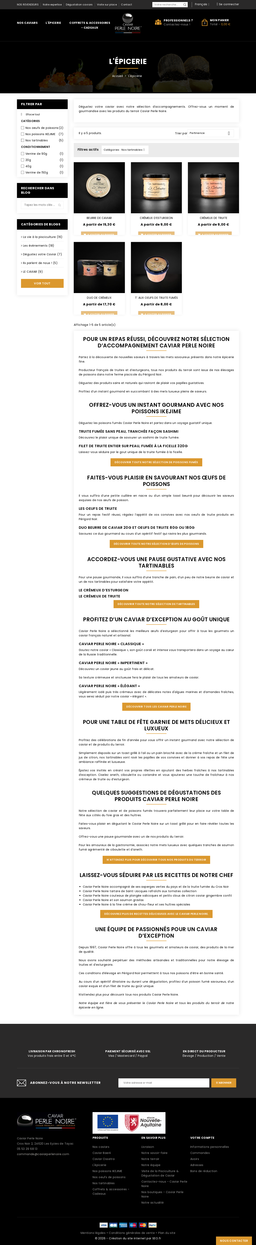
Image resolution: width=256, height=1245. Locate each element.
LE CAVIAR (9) (33, 272)
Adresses (196, 1165)
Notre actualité (152, 1203)
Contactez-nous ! (177, 24)
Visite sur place (107, 4)
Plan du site (166, 1233)
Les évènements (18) (38, 246)
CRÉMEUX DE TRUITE (213, 218)
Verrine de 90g (44, 153)
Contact (126, 4)
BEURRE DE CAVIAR (99, 218)
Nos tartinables (44, 140)
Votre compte (202, 1138)
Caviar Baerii (102, 1153)
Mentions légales (93, 1233)
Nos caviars (27, 23)
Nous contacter (234, 1241)
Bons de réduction (203, 1171)
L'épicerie (53, 23)
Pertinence (211, 133)
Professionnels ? (178, 20)
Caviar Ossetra (104, 1159)
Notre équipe (151, 1165)
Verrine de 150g (44, 172)
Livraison (147, 1147)
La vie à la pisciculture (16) (43, 237)
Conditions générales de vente (132, 1233)
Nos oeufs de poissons (44, 128)
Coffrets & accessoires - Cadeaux (89, 25)
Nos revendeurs (28, 4)
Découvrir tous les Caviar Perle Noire (156, 707)
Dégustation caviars (79, 4)
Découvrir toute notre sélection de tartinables (156, 604)
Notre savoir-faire (154, 1153)
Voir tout (42, 283)
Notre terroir (150, 1159)
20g (44, 160)
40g (44, 166)
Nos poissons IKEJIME (44, 134)
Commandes (200, 1153)
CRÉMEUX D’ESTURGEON (156, 218)
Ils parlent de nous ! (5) (40, 263)
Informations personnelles (209, 1147)
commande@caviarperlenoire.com (43, 1154)
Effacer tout (30, 114)
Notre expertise (52, 4)
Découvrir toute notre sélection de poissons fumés (156, 462)
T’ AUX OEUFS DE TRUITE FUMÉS (156, 298)
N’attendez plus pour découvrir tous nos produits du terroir (156, 860)
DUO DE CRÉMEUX (99, 298)
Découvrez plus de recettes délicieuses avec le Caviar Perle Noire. (156, 914)
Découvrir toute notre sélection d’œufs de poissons (156, 544)
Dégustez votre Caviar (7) (42, 254)
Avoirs (194, 1159)
